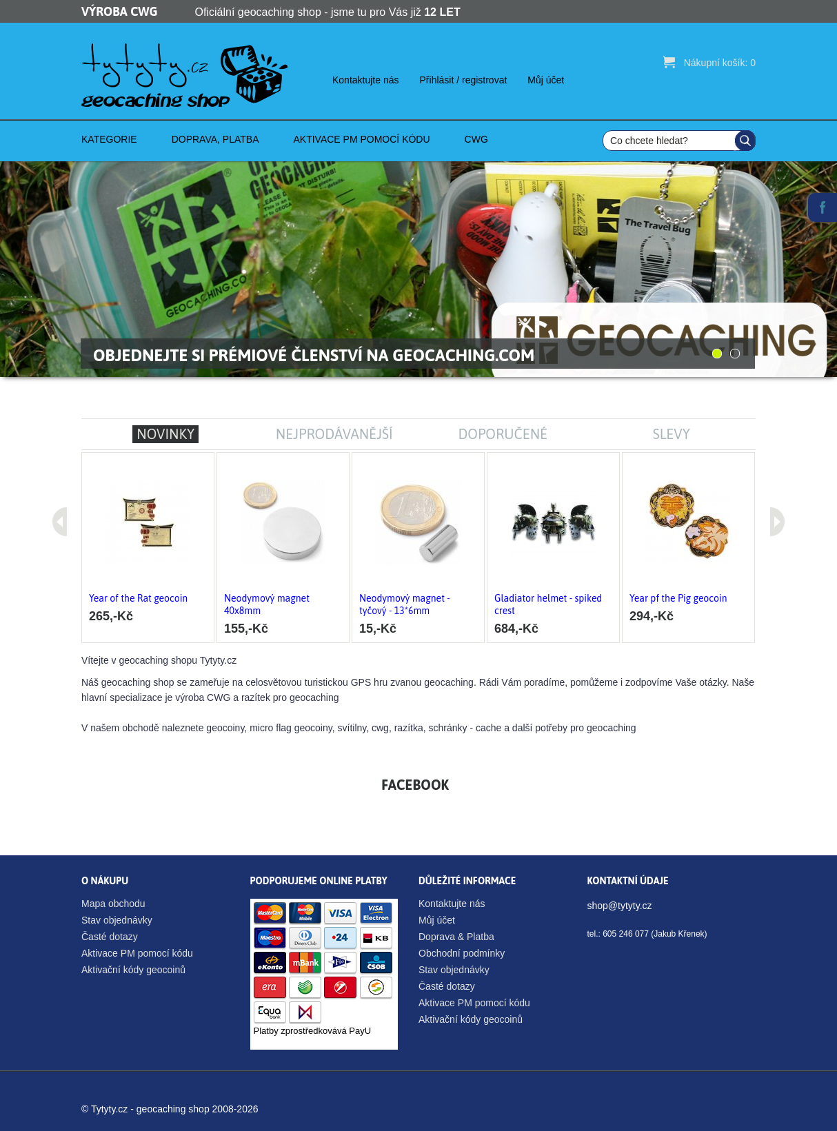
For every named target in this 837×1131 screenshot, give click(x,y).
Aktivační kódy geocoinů (133, 970)
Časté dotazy (109, 936)
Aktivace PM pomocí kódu (137, 953)
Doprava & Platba (456, 936)
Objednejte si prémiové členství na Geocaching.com (313, 355)
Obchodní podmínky (461, 953)
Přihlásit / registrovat (463, 79)
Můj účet (545, 79)
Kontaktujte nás (365, 79)
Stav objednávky (116, 920)
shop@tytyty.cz (619, 905)
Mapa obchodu (113, 903)
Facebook (822, 207)
